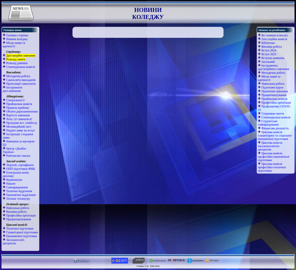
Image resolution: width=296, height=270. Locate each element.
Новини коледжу (16, 39)
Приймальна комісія (18, 104)
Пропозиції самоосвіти (20, 83)
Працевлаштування (18, 219)
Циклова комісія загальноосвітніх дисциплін (270, 146)
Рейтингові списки (17, 155)
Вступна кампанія (272, 58)
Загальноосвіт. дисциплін (14, 241)
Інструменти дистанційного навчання (273, 67)
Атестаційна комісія (274, 39)
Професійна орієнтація (20, 215)
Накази (10, 183)
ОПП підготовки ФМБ (20, 168)
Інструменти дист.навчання (12, 89)
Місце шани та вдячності (14, 44)
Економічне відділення (20, 194)
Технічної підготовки (19, 228)
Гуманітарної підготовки (21, 232)
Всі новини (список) (274, 35)
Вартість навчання (17, 115)
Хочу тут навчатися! (18, 119)
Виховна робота (16, 211)
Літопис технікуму (17, 198)
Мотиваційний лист (18, 126)
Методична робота (17, 76)
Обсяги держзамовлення (21, 111)
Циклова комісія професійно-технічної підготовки (272, 167)
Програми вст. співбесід (21, 122)
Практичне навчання (274, 91)
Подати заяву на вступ (20, 130)
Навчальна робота (17, 207)
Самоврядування (16, 187)
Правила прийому (17, 107)
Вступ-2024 (268, 50)
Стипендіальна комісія (20, 66)
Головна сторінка (16, 35)
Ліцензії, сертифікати (19, 165)
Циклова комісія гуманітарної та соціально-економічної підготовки (275, 135)
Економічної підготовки (21, 236)
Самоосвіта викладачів (20, 79)
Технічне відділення (18, 191)
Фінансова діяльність (275, 128)
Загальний (268, 61)
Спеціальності (15, 100)
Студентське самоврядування (268, 122)
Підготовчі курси (272, 87)
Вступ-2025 (268, 54)
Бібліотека (268, 42)
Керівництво (13, 179)
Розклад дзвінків (16, 63)
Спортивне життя (272, 113)
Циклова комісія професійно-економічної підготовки (273, 157)
